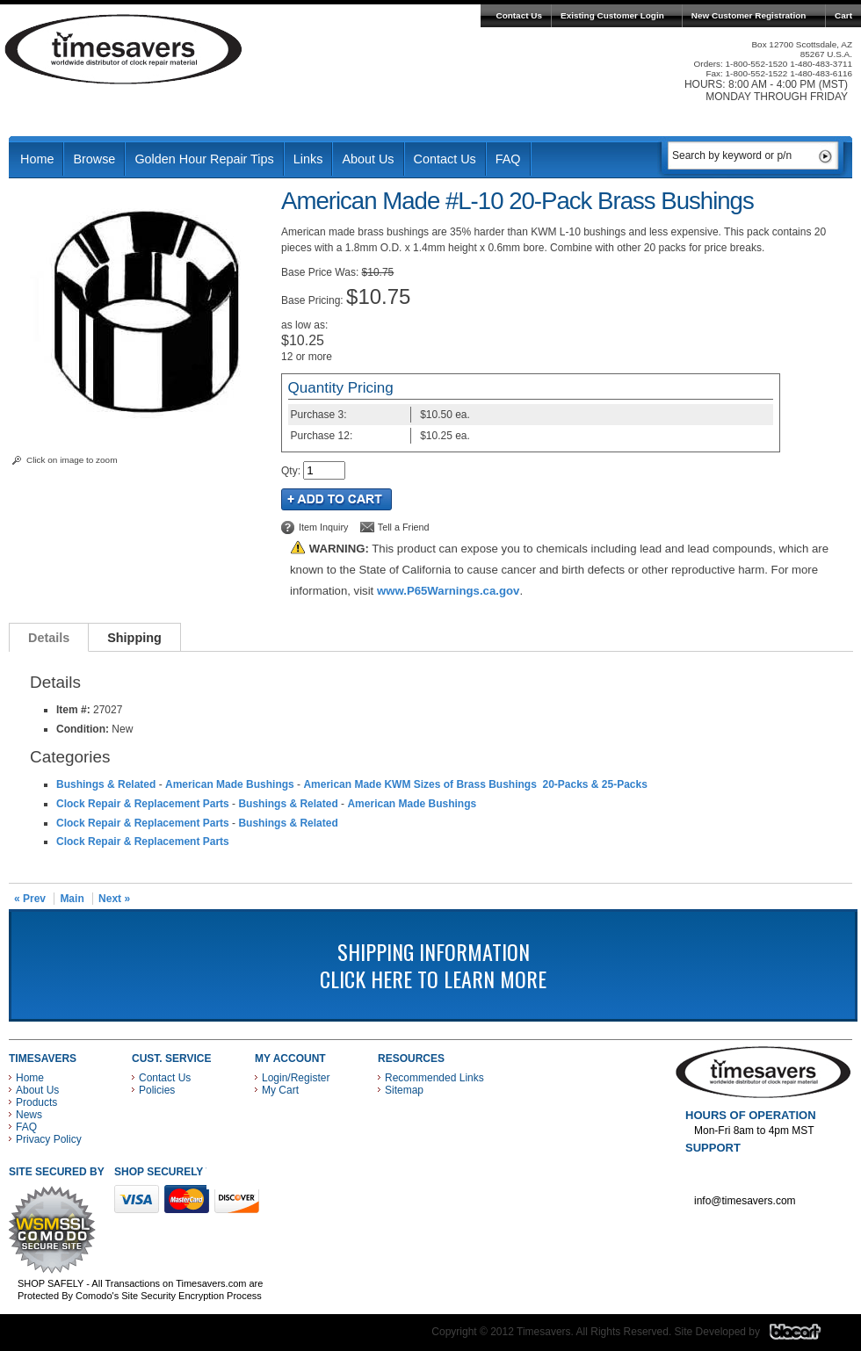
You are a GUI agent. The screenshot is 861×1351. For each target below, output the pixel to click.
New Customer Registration (749, 15)
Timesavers (123, 49)
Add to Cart (336, 499)
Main (71, 898)
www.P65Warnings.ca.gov (448, 590)
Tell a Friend (404, 527)
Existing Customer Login (612, 15)
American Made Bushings (229, 784)
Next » (114, 898)
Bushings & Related (106, 784)
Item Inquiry (323, 527)
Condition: (82, 729)
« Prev (30, 898)
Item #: (74, 710)
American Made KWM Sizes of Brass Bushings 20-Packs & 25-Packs (475, 784)
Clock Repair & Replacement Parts (142, 804)
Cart (843, 15)
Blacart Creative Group (806, 1336)
